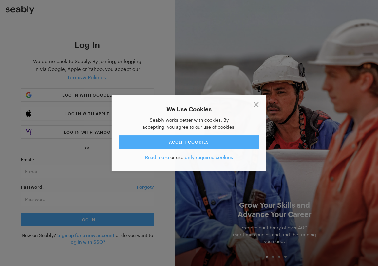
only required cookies (209, 157)
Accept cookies (189, 142)
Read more (157, 157)
